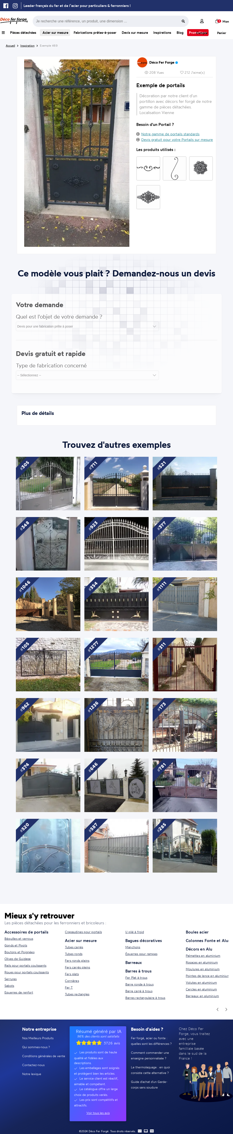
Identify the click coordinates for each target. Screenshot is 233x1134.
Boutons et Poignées (19, 952)
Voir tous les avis (98, 1113)
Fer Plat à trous (136, 977)
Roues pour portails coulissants (26, 972)
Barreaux (133, 962)
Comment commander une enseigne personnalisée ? (150, 1055)
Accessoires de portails (26, 931)
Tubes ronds (73, 954)
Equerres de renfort (18, 992)
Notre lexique (31, 1074)
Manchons (132, 947)
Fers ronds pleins (77, 960)
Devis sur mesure (135, 32)
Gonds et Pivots (15, 945)
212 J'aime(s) (192, 72)
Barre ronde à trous (139, 984)
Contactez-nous (33, 1065)
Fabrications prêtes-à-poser (95, 32)
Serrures (10, 979)
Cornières (72, 981)
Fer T (69, 987)
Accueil (10, 45)
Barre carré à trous (138, 991)
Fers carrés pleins (77, 967)
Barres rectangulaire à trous (145, 998)
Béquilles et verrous (18, 938)
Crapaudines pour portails (83, 932)
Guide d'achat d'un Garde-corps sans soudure (149, 1084)
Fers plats (72, 974)
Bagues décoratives (143, 940)
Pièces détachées (23, 32)
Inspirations (162, 32)
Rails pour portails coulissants (25, 965)
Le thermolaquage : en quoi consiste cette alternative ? (150, 1070)
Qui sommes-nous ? (36, 1047)
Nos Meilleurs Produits (37, 1038)
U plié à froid (134, 932)
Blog (180, 32)
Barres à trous (138, 970)
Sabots (9, 985)
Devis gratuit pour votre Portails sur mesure (177, 139)
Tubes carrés (74, 947)
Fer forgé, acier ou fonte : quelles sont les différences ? (151, 1041)
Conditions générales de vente (43, 1056)
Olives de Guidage (17, 959)
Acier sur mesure (55, 32)
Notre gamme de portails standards (170, 134)
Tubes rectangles (77, 994)
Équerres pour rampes (141, 954)
